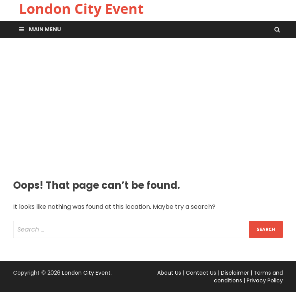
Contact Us (201, 273)
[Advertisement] (148, 107)
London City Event (86, 273)
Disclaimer (235, 273)
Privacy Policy (265, 280)
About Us (169, 273)
